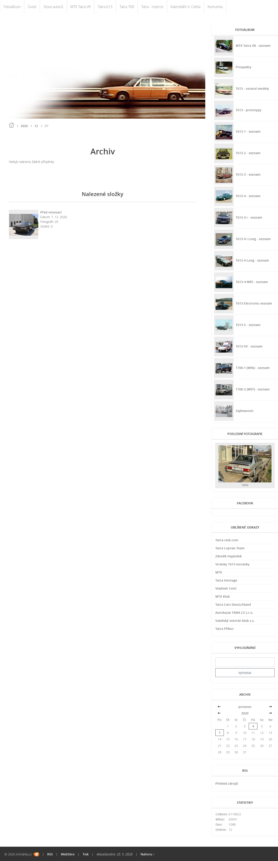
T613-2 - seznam (248, 153)
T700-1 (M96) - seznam (252, 367)
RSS (50, 854)
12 (36, 126)
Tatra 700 (127, 6)
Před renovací (51, 212)
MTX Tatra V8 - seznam (253, 45)
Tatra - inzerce (152, 6)
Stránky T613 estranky (232, 564)
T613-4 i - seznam (249, 217)
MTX (218, 572)
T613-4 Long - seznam (252, 260)
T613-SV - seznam (249, 346)
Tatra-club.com (226, 540)
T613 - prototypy (248, 110)
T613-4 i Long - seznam (253, 239)
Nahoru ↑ (148, 854)
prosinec (245, 707)
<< (219, 707)
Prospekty (243, 67)
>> (270, 707)
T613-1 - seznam (248, 131)
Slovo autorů (53, 6)
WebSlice (68, 854)
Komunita (214, 6)
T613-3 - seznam (248, 174)
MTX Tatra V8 (80, 6)
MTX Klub (222, 596)
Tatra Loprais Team (229, 548)
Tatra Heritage (226, 580)
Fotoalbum (12, 6)
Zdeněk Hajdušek (228, 556)
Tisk (86, 854)
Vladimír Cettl (225, 588)
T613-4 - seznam (248, 196)
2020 (24, 126)
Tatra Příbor (224, 629)
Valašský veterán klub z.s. (235, 620)
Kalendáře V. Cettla (185, 6)
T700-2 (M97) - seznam (252, 389)
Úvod (32, 6)
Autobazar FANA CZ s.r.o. (234, 612)
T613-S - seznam (248, 324)
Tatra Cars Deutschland (233, 604)
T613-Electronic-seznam (254, 303)
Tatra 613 (105, 6)
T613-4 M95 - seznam (252, 281)
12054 (245, 485)
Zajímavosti (244, 410)
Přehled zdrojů (226, 783)
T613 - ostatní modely (252, 88)
